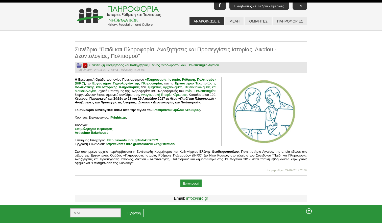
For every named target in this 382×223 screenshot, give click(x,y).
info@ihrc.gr (197, 198)
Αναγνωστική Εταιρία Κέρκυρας (164, 95)
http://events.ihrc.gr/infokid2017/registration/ (140, 144)
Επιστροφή (191, 183)
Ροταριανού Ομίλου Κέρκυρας (176, 110)
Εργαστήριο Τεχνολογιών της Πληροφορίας (127, 83)
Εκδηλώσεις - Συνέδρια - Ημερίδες (259, 6)
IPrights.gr (118, 117)
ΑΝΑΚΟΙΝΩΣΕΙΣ (207, 21)
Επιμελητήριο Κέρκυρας (93, 129)
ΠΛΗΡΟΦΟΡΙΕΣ (290, 21)
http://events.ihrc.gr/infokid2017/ (132, 140)
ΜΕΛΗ (234, 21)
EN (300, 6)
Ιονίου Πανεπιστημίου (200, 91)
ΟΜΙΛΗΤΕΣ (258, 21)
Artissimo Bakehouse (91, 133)
